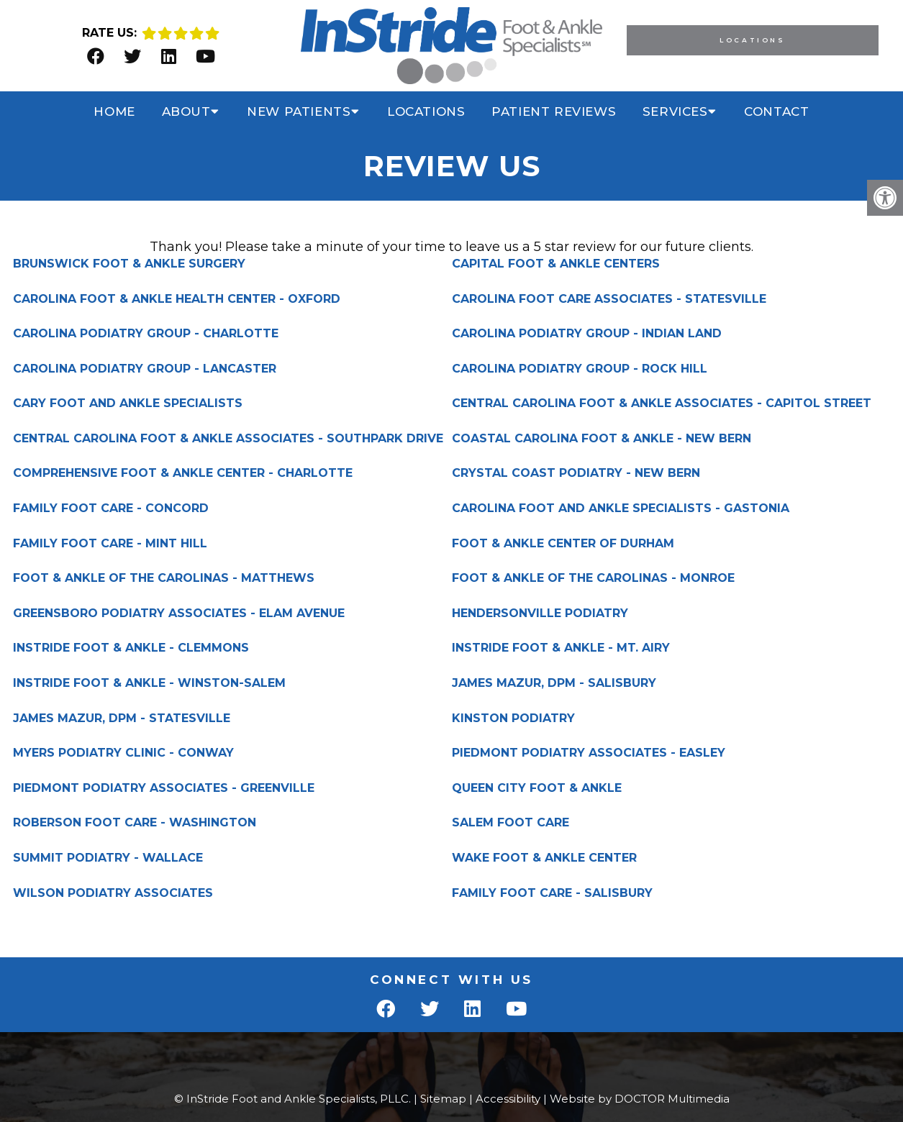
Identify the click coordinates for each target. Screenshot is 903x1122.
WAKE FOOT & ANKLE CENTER (544, 858)
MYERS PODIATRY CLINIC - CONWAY (123, 753)
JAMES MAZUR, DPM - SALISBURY (554, 683)
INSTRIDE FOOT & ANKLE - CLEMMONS (131, 648)
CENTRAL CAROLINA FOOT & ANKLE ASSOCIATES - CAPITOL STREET (661, 403)
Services (675, 111)
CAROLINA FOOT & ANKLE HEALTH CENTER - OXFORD (176, 299)
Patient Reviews (553, 111)
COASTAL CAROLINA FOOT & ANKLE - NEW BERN (601, 438)
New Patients (298, 111)
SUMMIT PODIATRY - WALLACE (108, 858)
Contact (776, 111)
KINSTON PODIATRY (513, 718)
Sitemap (443, 1098)
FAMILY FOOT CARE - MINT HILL (110, 543)
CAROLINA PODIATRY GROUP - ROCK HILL (579, 368)
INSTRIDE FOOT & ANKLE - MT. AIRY (561, 648)
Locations (752, 40)
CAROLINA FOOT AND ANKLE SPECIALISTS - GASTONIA (620, 508)
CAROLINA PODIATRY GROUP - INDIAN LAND (587, 333)
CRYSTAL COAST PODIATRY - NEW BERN (576, 473)
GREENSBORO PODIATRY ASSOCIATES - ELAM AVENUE (179, 613)
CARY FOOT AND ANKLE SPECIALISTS (127, 403)
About (186, 111)
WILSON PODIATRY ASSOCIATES (113, 893)
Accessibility (508, 1098)
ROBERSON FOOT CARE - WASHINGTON (134, 822)
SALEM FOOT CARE (510, 822)
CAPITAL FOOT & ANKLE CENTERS (556, 263)
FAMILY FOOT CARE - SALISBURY (552, 893)
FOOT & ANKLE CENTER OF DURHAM (563, 543)
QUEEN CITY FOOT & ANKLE (537, 788)
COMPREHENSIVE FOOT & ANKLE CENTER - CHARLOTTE (183, 473)
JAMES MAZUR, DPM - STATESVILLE (121, 718)
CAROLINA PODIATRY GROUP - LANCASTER (144, 368)
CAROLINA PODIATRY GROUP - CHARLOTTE (145, 333)
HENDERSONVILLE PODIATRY (540, 613)
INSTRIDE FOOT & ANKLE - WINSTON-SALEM (149, 683)
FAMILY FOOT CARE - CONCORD (111, 508)
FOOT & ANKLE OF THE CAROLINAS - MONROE (593, 578)
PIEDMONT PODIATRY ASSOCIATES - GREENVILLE (163, 788)
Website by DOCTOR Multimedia (640, 1098)
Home (114, 111)
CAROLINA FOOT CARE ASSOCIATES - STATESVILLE (609, 299)
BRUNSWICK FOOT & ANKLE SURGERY (129, 263)
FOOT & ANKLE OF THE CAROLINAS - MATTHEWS (163, 578)
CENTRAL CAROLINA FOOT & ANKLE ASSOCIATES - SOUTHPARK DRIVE (228, 438)
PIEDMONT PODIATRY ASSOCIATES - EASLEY (588, 753)
